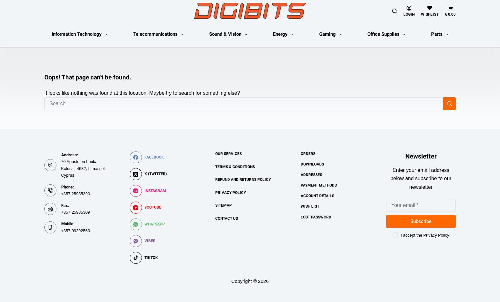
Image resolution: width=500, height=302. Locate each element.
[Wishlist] (429, 11)
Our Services (228, 153)
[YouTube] (148, 208)
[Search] (394, 11)
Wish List (310, 206)
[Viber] (148, 241)
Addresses (311, 175)
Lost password (316, 217)
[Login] (409, 11)
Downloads (312, 164)
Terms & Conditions (235, 167)
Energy (284, 34)
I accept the (425, 235)
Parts (441, 34)
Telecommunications (159, 34)
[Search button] (449, 103)
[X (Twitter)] (148, 174)
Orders (308, 153)
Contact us (226, 218)
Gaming (331, 34)
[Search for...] (243, 103)
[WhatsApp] (148, 224)
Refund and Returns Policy (243, 179)
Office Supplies (387, 34)
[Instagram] (148, 191)
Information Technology (81, 34)
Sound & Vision (229, 34)
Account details (317, 196)
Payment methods (319, 185)
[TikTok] (148, 258)
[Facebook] (148, 157)
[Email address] (421, 205)
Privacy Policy (230, 192)
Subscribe (420, 221)
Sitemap (223, 205)
